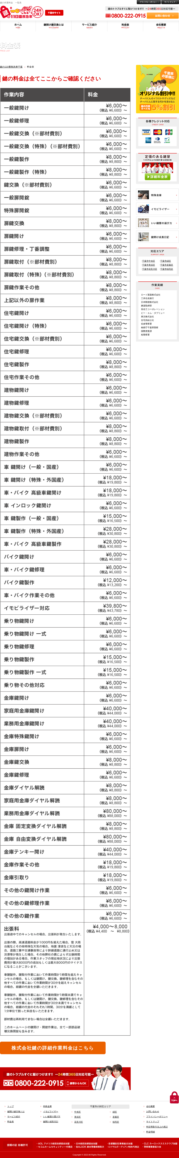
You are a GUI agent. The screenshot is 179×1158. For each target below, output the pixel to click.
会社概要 (150, 1106)
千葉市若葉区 (166, 265)
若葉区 (116, 1117)
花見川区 (78, 1122)
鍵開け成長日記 (50, 1121)
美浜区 (77, 1117)
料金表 (10, 1121)
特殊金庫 (47, 1106)
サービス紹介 (13, 1116)
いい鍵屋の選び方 (51, 1116)
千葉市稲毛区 (166, 269)
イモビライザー (50, 1111)
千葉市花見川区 (149, 269)
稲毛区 (116, 1122)
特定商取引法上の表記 (157, 1127)
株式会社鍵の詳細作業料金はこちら (52, 1047)
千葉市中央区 (148, 261)
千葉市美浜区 (148, 265)
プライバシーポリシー (157, 1116)
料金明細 (150, 1132)
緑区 (115, 1112)
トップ (10, 1106)
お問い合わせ (152, 1111)
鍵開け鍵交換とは (16, 1111)
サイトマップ (152, 1121)
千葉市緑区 (165, 261)
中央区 (77, 1112)
